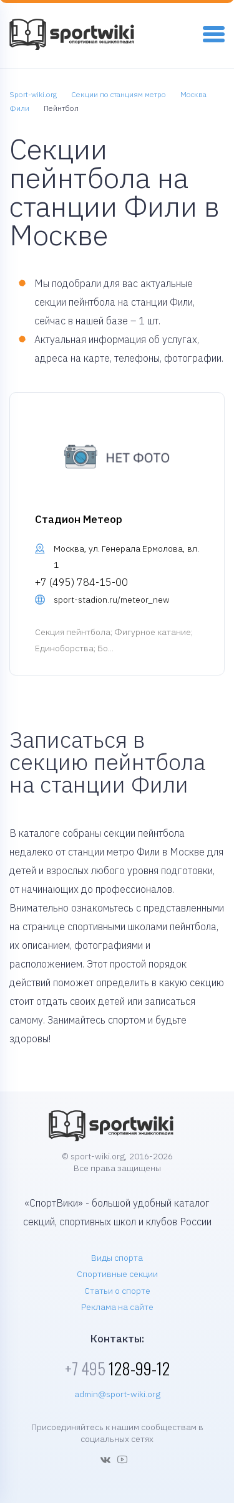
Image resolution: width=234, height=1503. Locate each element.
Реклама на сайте (117, 1306)
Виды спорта (117, 1257)
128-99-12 (117, 1368)
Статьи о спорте (117, 1290)
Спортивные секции (117, 1273)
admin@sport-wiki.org (117, 1394)
